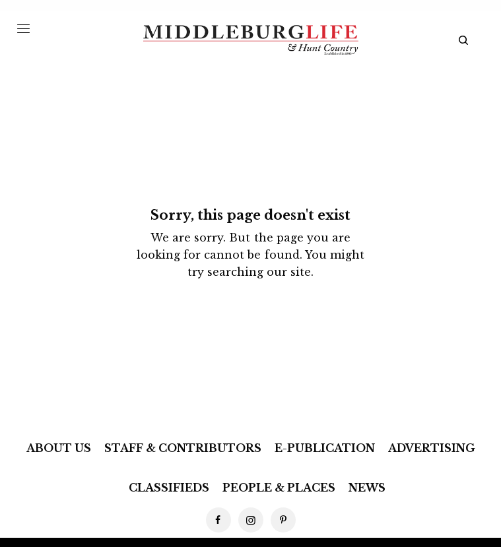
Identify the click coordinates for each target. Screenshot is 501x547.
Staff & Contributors (182, 448)
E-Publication (325, 448)
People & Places (278, 487)
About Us (58, 448)
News (367, 487)
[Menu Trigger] (23, 28)
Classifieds (169, 487)
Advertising (431, 448)
